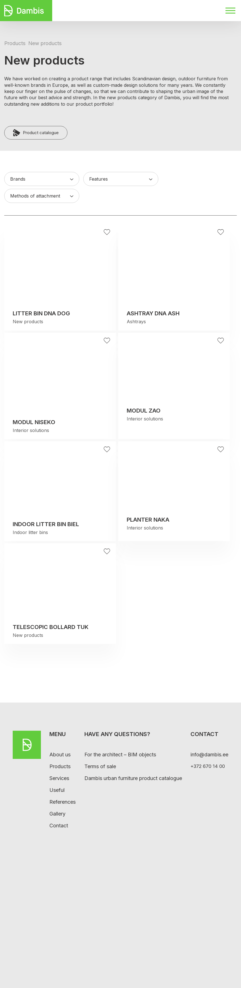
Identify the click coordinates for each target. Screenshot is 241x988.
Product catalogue (36, 132)
